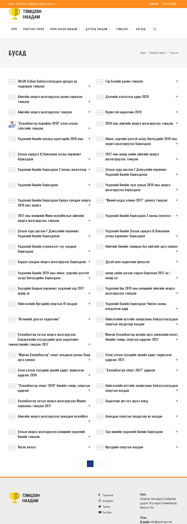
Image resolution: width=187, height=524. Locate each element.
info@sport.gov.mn (46, 4)
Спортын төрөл (33, 29)
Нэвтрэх (154, 4)
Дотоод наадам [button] (96, 29)
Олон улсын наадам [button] (64, 29)
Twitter (104, 495)
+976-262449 (20, 4)
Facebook (105, 484)
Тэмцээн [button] (122, 29)
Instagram (105, 489)
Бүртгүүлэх (169, 4)
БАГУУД (141, 29)
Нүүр (14, 29)
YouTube (105, 501)
